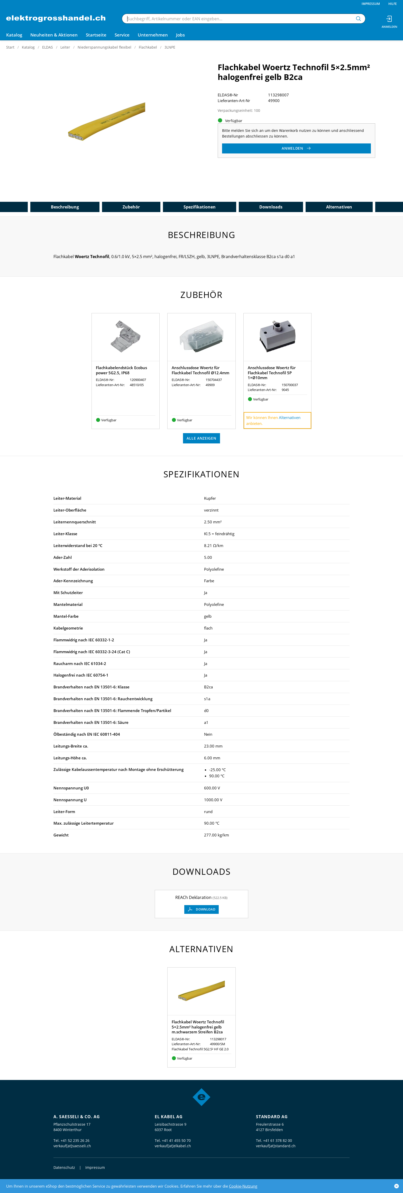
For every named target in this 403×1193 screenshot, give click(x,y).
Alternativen (339, 207)
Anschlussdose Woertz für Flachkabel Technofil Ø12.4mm (200, 370)
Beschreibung (65, 207)
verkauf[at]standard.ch (276, 1145)
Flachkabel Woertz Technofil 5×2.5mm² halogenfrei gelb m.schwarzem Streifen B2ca (198, 1026)
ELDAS (47, 47)
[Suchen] (358, 19)
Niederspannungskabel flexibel (104, 47)
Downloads (270, 207)
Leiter (65, 47)
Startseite (96, 35)
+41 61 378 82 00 (277, 1140)
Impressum (371, 4)
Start (10, 47)
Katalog (28, 47)
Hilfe (392, 4)
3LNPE (169, 47)
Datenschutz (64, 1167)
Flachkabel (148, 47)
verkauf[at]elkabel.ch (173, 1145)
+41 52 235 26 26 (75, 1140)
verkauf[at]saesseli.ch (72, 1145)
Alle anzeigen (201, 438)
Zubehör (131, 207)
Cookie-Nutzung (243, 1186)
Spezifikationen (200, 207)
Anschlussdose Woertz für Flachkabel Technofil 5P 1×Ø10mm (272, 372)
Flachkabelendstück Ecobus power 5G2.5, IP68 (121, 370)
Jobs (180, 35)
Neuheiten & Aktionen (54, 35)
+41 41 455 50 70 (176, 1140)
